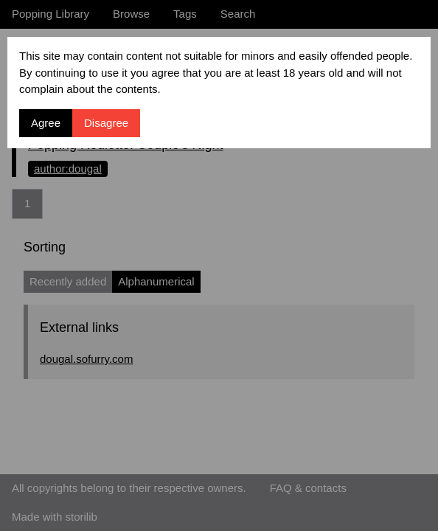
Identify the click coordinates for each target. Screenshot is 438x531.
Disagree (106, 123)
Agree (45, 123)
